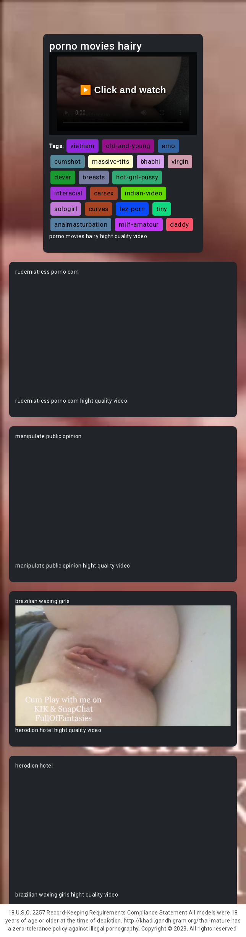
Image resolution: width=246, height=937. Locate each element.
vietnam (82, 146)
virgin (180, 161)
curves (98, 209)
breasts (94, 177)
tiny (161, 209)
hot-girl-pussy (137, 177)
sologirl (65, 209)
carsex (104, 193)
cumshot (67, 161)
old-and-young (128, 146)
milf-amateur (139, 224)
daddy (179, 224)
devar (62, 177)
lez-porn (132, 209)
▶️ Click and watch (123, 90)
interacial (68, 193)
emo (168, 146)
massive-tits (110, 161)
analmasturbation (80, 224)
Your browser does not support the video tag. (123, 336)
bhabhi (150, 161)
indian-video (143, 193)
